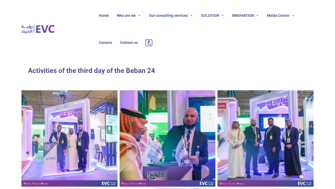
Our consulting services (171, 15)
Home (104, 15)
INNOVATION (245, 15)
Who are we (129, 15)
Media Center (281, 15)
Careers (105, 42)
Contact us (129, 42)
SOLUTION (212, 15)
